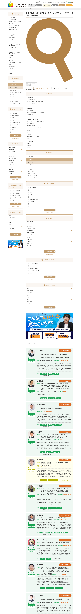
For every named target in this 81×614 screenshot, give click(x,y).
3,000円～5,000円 (16, 193)
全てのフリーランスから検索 (60, 88)
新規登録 (61, 5)
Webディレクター (13, 90)
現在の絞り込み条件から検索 (42, 88)
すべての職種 (12, 82)
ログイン (69, 5)
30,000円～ (14, 200)
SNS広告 (14, 127)
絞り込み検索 (15, 135)
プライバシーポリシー (56, 2)
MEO (13, 120)
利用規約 (49, 2)
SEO (13, 118)
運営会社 (44, 2)
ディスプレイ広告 (16, 125)
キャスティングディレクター (15, 92)
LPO (13, 132)
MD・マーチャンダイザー (15, 101)
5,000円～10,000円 (16, 195)
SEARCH (28, 85)
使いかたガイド (38, 5)
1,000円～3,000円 (16, 191)
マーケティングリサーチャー (15, 103)
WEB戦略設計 (15, 113)
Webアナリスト (13, 96)
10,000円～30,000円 (16, 198)
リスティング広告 (16, 122)
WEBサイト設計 (15, 115)
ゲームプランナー (13, 99)
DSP (13, 129)
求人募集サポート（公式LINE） (38, 2)
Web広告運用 (12, 94)
